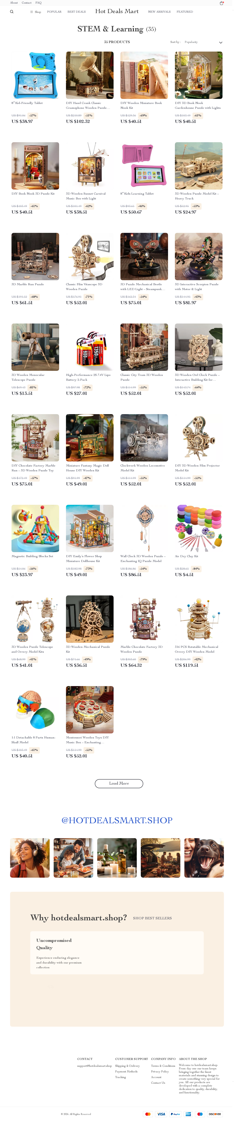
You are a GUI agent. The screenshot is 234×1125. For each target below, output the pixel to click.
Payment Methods (126, 1075)
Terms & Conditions (163, 1069)
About (14, 3)
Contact (26, 3)
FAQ (39, 3)
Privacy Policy (160, 1075)
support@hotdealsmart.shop (94, 1069)
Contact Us (158, 1086)
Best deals (77, 12)
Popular (54, 12)
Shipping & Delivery (127, 1069)
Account (156, 1080)
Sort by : (175, 45)
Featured (185, 12)
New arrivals (159, 12)
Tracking (120, 1080)
